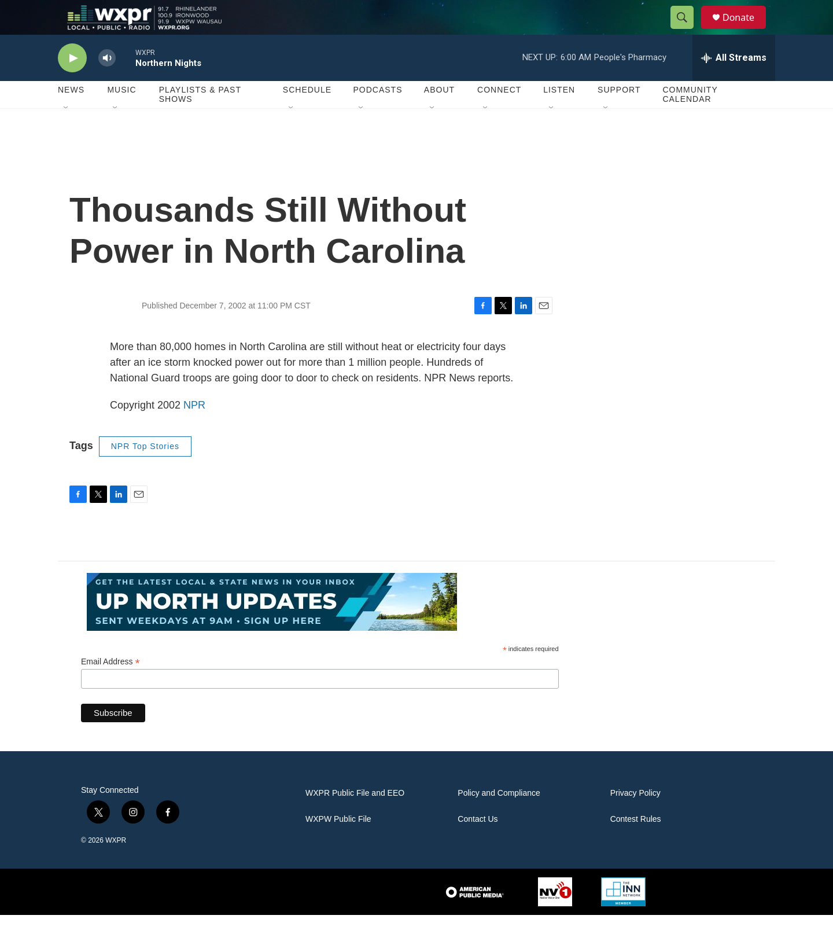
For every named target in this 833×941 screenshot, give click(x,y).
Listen (559, 115)
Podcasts (377, 115)
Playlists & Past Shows (200, 120)
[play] (72, 84)
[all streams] (733, 84)
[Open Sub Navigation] (66, 134)
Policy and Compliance (499, 819)
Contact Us (477, 845)
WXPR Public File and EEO (354, 819)
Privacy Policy (635, 819)
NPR (194, 431)
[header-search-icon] (687, 30)
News (71, 115)
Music (121, 115)
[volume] (107, 84)
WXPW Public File (338, 845)
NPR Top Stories (145, 472)
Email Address (110, 687)
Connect (499, 115)
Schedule (307, 115)
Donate (746, 30)
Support (619, 115)
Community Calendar (689, 120)
